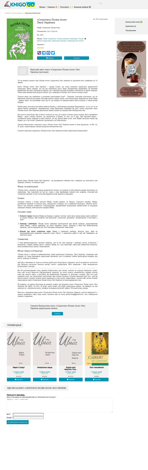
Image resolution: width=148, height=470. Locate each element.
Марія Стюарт (19, 371)
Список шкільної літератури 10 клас (70, 39)
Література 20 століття (75, 41)
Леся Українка (52, 31)
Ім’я (9, 420)
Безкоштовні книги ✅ (135, 22)
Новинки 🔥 (54, 7)
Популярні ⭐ (67, 7)
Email (9, 424)
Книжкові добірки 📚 (83, 7)
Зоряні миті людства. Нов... (70, 372)
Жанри (43, 7)
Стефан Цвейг (18, 375)
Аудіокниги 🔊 (131, 26)
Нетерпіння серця (44, 371)
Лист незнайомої (97, 371)
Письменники (131, 30)
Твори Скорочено (49, 39)
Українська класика (59, 41)
